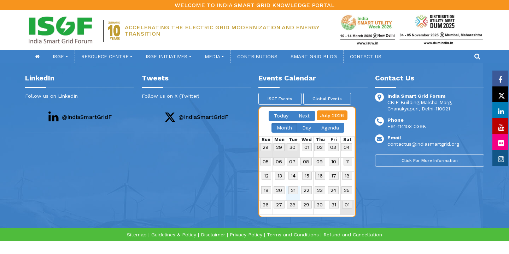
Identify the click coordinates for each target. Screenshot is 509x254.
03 (333, 147)
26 (266, 204)
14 (293, 176)
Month (284, 128)
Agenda (330, 128)
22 (306, 190)
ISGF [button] (58, 56)
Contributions (257, 56)
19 (266, 190)
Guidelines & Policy (173, 234)
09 (319, 161)
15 (307, 176)
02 (320, 147)
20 (279, 190)
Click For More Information (430, 160)
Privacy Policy (246, 234)
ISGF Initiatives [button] (166, 56)
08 (306, 161)
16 (320, 176)
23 (320, 190)
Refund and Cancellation (352, 234)
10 (333, 161)
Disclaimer (213, 234)
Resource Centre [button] (105, 56)
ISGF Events (280, 98)
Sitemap (137, 234)
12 (266, 176)
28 (266, 147)
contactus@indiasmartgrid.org (423, 144)
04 (347, 147)
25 (347, 190)
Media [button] (212, 56)
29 (279, 147)
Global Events (327, 98)
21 (293, 190)
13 (279, 176)
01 (306, 147)
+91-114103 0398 (406, 126)
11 (348, 161)
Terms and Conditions (293, 234)
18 (347, 176)
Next (304, 116)
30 (292, 147)
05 (266, 161)
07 (292, 161)
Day (306, 128)
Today (281, 116)
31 (334, 204)
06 (279, 161)
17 (333, 176)
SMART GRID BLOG (314, 56)
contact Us (365, 56)
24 (333, 190)
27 (279, 204)
